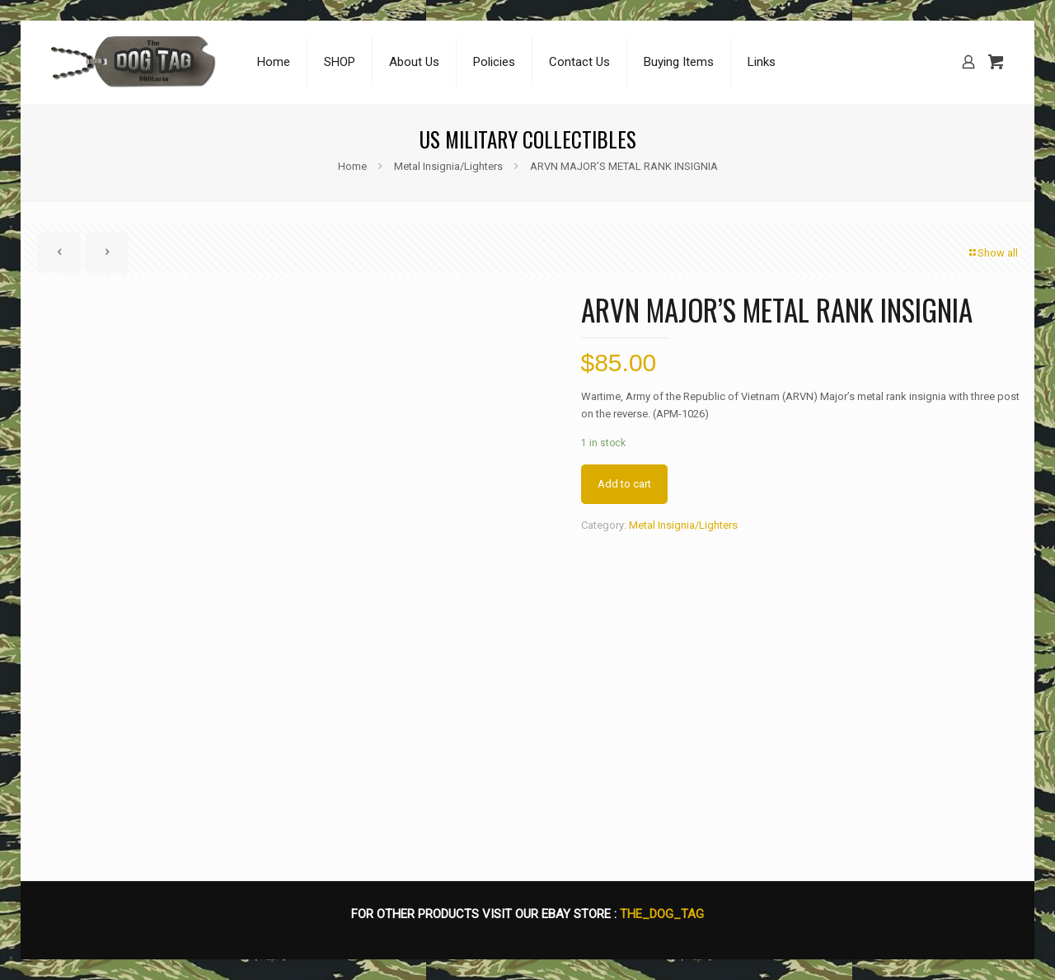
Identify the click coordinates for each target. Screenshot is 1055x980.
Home (352, 166)
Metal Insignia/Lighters (448, 166)
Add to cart (624, 484)
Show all (992, 253)
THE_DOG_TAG (662, 914)
